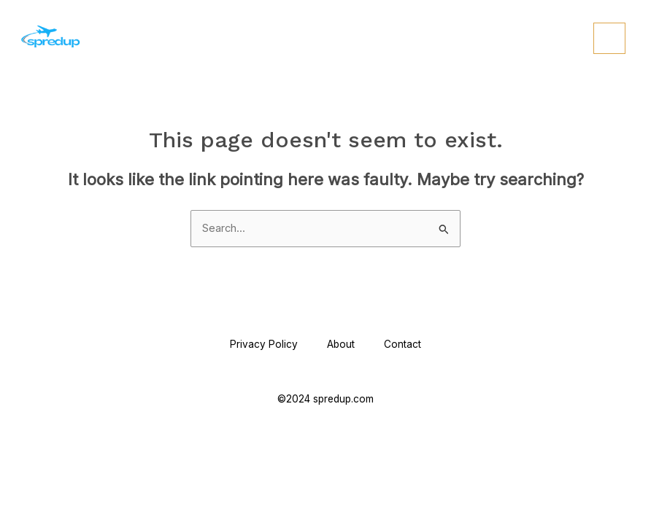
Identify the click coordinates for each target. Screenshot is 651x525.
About (341, 344)
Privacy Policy (264, 344)
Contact (402, 344)
